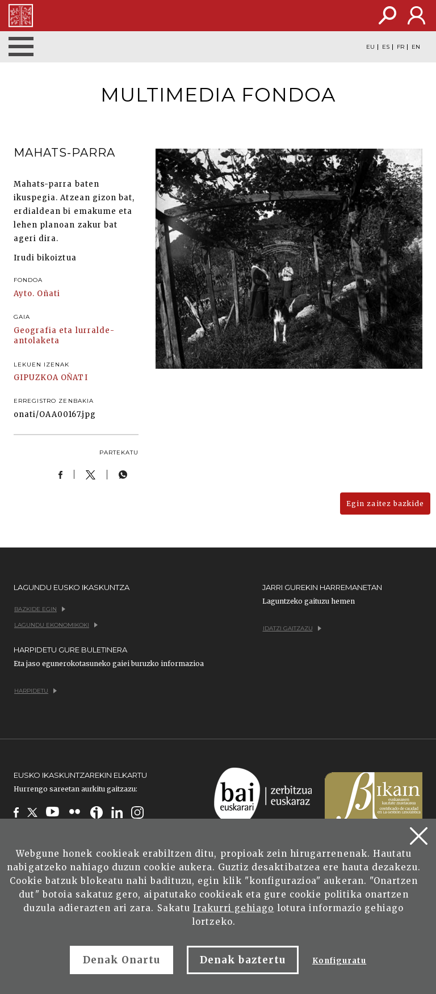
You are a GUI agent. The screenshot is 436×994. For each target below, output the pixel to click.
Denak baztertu (243, 960)
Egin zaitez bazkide (385, 503)
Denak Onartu (121, 960)
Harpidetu (35, 690)
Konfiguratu (339, 961)
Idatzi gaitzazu (292, 628)
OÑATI (74, 377)
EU (370, 47)
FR (400, 47)
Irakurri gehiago (233, 908)
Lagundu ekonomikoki (56, 625)
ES (385, 47)
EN (416, 47)
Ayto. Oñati (37, 293)
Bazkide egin (39, 609)
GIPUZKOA (36, 377)
